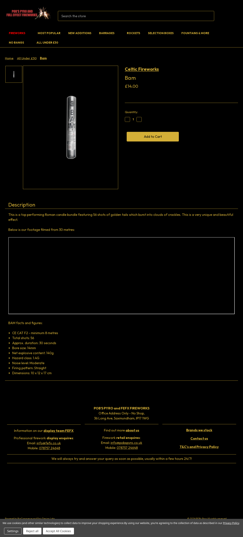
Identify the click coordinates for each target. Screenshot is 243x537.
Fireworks (19, 33)
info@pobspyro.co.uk (126, 443)
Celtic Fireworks (142, 69)
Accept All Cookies (58, 531)
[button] (44, 431)
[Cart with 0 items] (234, 16)
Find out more (121, 430)
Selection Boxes (161, 33)
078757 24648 (49, 448)
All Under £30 (47, 42)
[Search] (209, 16)
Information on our (44, 431)
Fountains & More (197, 33)
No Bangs (19, 42)
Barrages (109, 33)
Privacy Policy (231, 523)
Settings (12, 531)
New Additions (79, 33)
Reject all (32, 531)
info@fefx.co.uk (49, 443)
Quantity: (131, 112)
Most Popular (49, 33)
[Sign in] (225, 16)
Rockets (133, 33)
